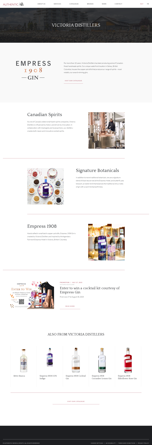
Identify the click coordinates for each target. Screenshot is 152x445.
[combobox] (119, 4)
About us (41, 4)
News (104, 4)
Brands (90, 4)
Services (57, 4)
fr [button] (148, 4)
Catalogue (74, 4)
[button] (13, 4)
